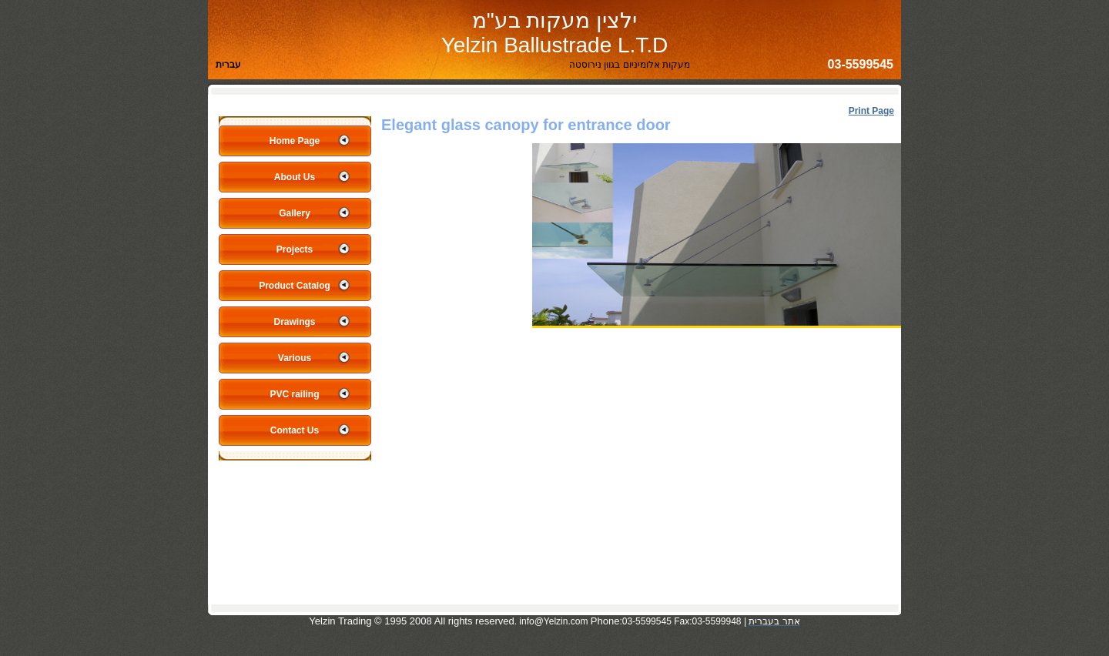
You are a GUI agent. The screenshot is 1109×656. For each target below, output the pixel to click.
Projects (294, 249)
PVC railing (294, 394)
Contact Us (294, 430)
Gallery (294, 213)
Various (294, 358)
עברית (228, 64)
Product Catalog (294, 285)
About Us (294, 177)
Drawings (294, 321)
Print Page (871, 110)
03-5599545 (860, 64)
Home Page (295, 141)
